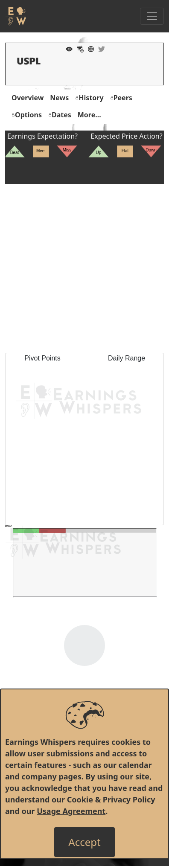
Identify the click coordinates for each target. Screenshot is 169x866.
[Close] (84, 842)
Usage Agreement (71, 811)
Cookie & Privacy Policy (111, 799)
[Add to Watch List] (67, 48)
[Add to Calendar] (78, 48)
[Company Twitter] (99, 48)
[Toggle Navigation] (152, 16)
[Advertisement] (84, 268)
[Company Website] (89, 48)
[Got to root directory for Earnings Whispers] (15, 16)
